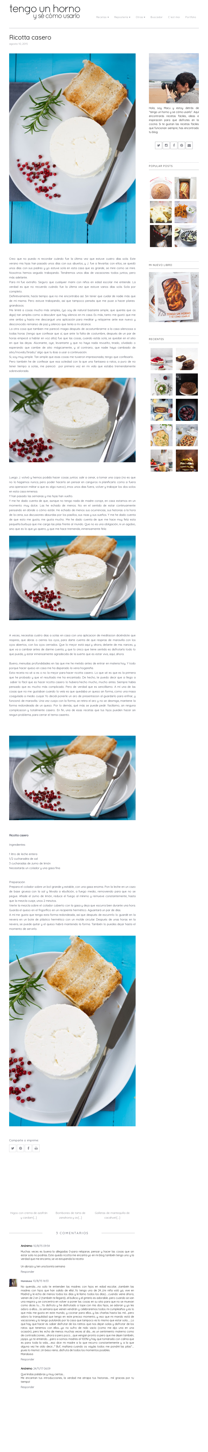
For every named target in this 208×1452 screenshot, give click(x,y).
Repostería (122, 17)
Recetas (102, 17)
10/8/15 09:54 (41, 1246)
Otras (140, 17)
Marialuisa (26, 1281)
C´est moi (174, 17)
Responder (27, 1271)
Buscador (157, 17)
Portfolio (190, 17)
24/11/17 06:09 (41, 1368)
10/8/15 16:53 (41, 1281)
